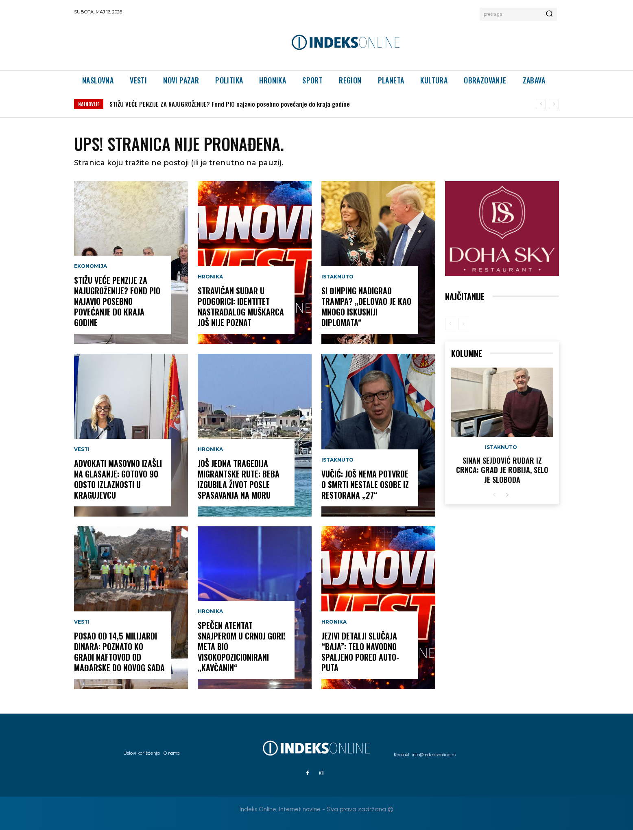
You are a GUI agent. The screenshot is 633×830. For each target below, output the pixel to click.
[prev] (541, 104)
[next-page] (507, 495)
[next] (554, 104)
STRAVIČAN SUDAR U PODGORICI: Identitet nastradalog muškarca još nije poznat (241, 306)
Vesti (81, 449)
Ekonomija (90, 266)
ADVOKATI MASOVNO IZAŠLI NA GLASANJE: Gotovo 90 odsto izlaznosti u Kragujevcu (118, 479)
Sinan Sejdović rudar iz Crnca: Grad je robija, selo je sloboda (502, 470)
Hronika (210, 276)
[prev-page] (450, 324)
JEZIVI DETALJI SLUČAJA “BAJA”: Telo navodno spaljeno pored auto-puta (360, 652)
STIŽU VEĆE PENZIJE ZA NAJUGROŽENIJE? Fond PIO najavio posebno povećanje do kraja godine (229, 103)
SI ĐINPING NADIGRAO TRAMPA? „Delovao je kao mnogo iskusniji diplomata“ (366, 306)
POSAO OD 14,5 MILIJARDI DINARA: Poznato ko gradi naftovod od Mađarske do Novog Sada (119, 652)
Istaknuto (337, 276)
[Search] (549, 14)
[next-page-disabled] (463, 324)
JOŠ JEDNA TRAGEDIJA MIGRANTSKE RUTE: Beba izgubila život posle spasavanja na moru (238, 479)
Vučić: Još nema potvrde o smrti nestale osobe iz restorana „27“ (365, 484)
